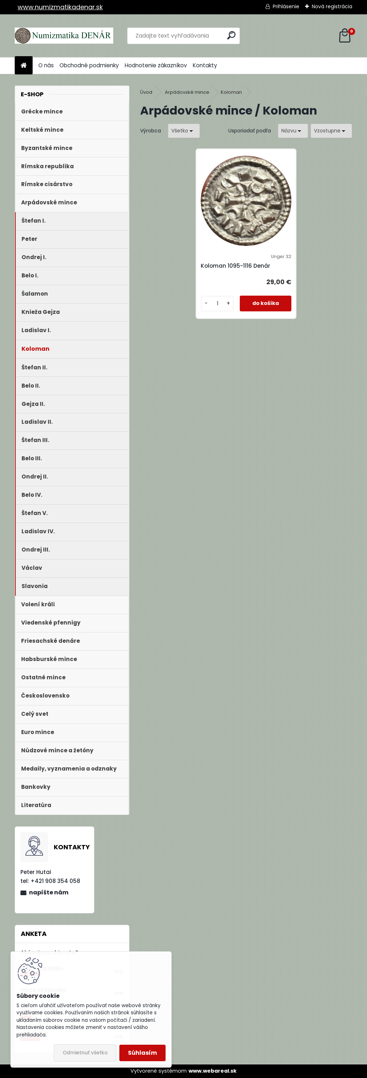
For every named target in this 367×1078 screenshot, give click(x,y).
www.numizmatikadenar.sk (60, 7)
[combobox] (293, 131)
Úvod (146, 92)
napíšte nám (48, 892)
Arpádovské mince (187, 92)
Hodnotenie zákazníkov (156, 65)
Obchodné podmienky (89, 65)
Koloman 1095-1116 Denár (235, 266)
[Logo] (64, 36)
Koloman (231, 92)
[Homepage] (24, 66)
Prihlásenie (286, 6)
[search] (231, 35)
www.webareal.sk (213, 1070)
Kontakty (205, 65)
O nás (46, 65)
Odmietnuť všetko (85, 1052)
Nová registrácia (332, 6)
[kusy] (217, 304)
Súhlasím (142, 1053)
